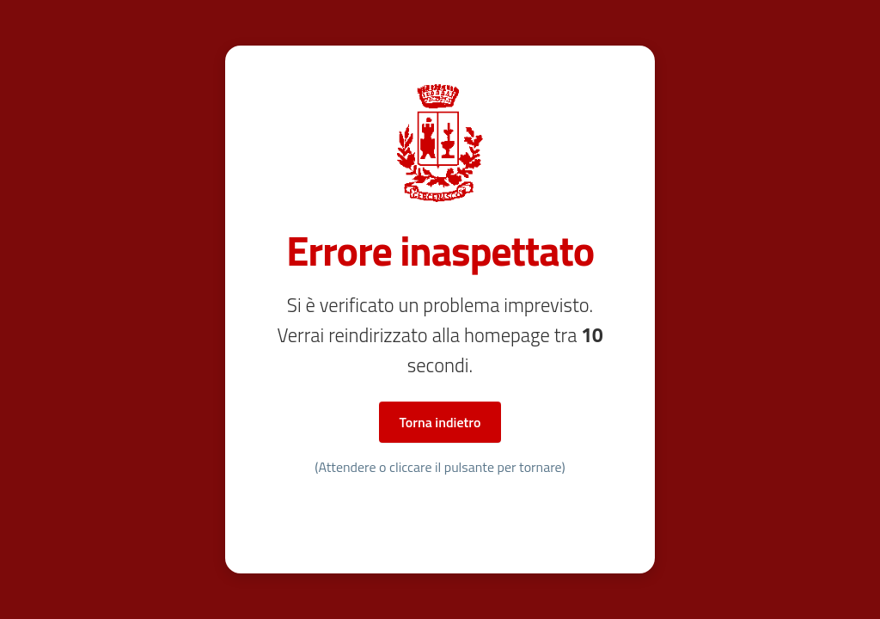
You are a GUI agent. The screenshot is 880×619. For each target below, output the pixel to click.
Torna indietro (440, 422)
